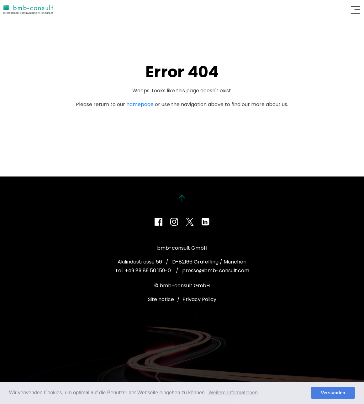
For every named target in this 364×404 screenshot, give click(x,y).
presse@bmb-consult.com (215, 270)
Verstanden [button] (333, 392)
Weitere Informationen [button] (233, 392)
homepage (140, 104)
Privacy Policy (199, 299)
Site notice (161, 299)
